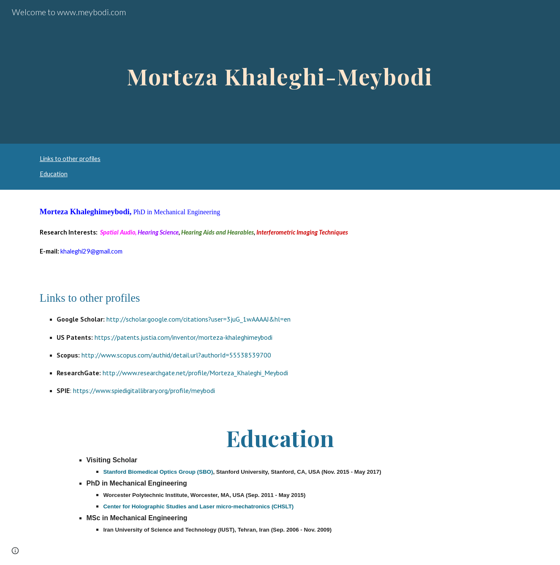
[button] (15, 551)
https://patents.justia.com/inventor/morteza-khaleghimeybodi (183, 337)
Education (54, 173)
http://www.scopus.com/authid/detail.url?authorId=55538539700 (175, 355)
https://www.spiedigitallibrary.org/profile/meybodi (144, 390)
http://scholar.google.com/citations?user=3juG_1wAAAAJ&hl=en (198, 319)
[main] (280, 71)
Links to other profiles (70, 158)
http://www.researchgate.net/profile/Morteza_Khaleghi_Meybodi (194, 372)
